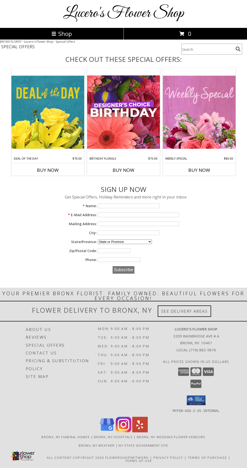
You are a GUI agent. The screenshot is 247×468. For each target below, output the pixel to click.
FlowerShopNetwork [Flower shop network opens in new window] (127, 457)
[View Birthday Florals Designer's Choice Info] (123, 112)
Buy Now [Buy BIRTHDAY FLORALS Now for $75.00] (123, 170)
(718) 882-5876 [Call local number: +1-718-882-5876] (202, 349)
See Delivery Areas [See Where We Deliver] (184, 311)
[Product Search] (207, 49)
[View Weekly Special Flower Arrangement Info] (199, 112)
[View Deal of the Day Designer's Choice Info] (47, 112)
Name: (90, 206)
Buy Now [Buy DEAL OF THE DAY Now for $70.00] (48, 170)
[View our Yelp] (140, 430)
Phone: (91, 259)
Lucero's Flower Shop (123, 13)
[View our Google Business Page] (107, 430)
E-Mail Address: (82, 215)
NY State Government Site (143, 445)
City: (93, 232)
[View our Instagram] (123, 430)
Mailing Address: (83, 224)
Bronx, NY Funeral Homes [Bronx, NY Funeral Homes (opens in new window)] (65, 437)
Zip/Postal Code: (83, 250)
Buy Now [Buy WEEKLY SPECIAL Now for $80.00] (199, 170)
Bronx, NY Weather (97, 445)
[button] (196, 400)
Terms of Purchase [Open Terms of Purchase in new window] (207, 457)
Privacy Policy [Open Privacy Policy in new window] (168, 457)
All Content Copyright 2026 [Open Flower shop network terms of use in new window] (75, 457)
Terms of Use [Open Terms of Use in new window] (138, 460)
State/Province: (84, 241)
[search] (238, 49)
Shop (61, 34)
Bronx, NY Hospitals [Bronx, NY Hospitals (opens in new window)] (113, 437)
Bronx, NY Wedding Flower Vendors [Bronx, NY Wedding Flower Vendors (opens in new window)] (171, 437)
